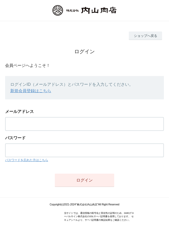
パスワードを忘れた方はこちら (26, 160)
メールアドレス (19, 111)
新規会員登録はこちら (30, 91)
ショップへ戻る (145, 36)
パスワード (15, 138)
